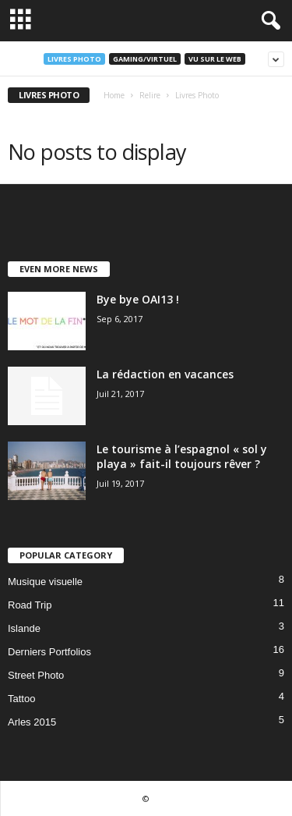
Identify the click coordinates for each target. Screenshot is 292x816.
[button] (268, 21)
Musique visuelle (45, 581)
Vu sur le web (214, 59)
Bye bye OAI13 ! (138, 299)
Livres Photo (74, 59)
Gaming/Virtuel (145, 59)
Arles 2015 (32, 722)
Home (114, 95)
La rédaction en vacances (165, 374)
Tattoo (21, 698)
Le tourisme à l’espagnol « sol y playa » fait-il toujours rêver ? (182, 456)
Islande (24, 628)
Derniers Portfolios (49, 652)
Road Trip (29, 605)
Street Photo (36, 675)
